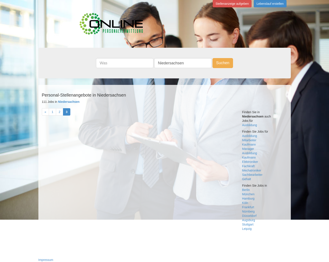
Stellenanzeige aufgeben (232, 3)
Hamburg (248, 198)
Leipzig (247, 228)
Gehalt (246, 179)
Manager (248, 149)
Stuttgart (247, 224)
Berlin (246, 190)
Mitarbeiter (249, 140)
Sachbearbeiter (252, 174)
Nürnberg (248, 211)
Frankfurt (248, 207)
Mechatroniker (251, 170)
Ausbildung (249, 125)
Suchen (222, 63)
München (248, 194)
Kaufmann (249, 144)
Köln (245, 203)
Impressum (45, 260)
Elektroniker (250, 162)
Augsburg (248, 220)
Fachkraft (248, 166)
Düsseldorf (249, 216)
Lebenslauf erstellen (270, 3)
